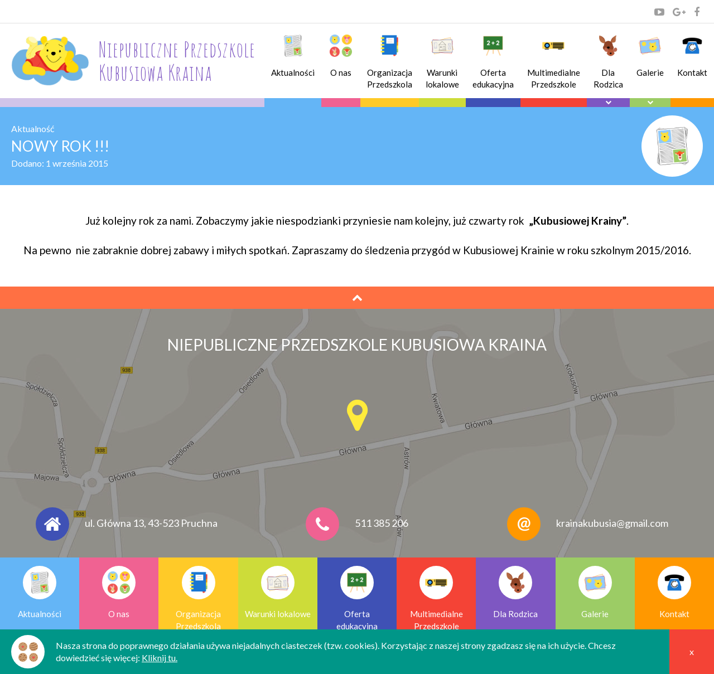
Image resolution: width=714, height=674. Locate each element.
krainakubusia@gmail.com (612, 523)
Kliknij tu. (159, 657)
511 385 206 (381, 523)
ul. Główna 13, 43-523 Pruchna (151, 523)
